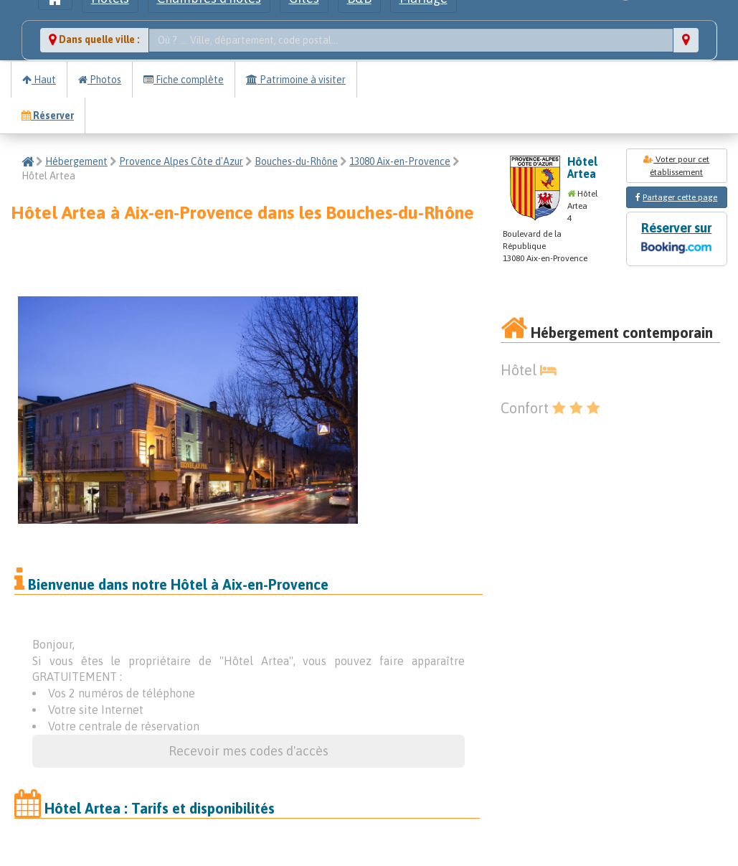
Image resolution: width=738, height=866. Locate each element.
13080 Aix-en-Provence (399, 161)
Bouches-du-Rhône (296, 161)
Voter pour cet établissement (676, 165)
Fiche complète (183, 79)
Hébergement (76, 161)
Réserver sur (676, 239)
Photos (99, 79)
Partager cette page (680, 197)
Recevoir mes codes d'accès (248, 750)
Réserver (48, 115)
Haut (39, 79)
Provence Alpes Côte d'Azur (181, 161)
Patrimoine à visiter (296, 79)
